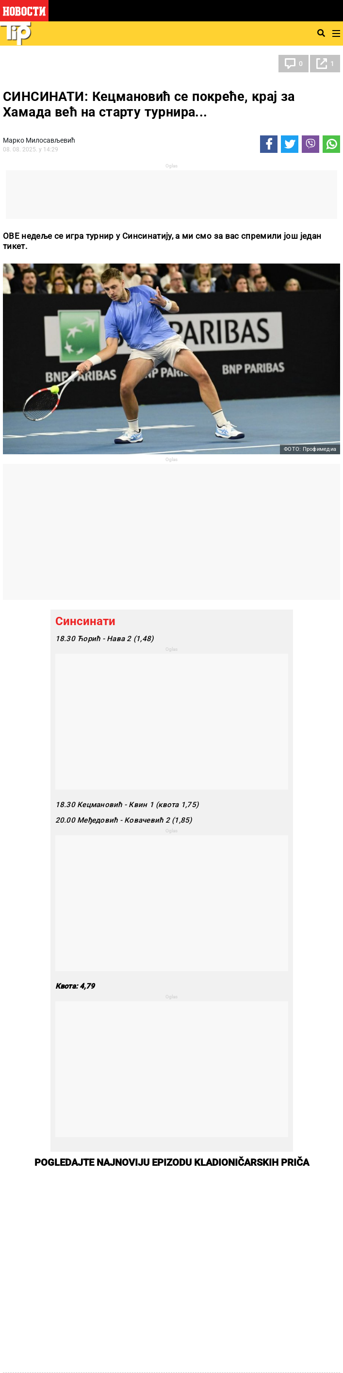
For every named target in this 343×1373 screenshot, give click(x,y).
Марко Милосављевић (39, 140)
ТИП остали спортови (51, 63)
